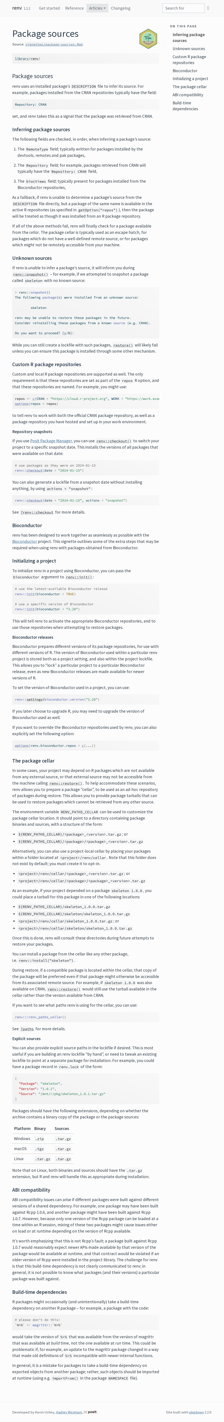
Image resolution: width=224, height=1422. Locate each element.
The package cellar (190, 86)
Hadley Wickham (69, 1412)
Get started (49, 8)
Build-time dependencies (185, 105)
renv (17, 7)
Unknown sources (189, 48)
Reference (74, 8)
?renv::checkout (37, 512)
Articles (95, 8)
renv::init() (79, 577)
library (22, 58)
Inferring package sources (189, 37)
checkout (34, 470)
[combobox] (184, 8)
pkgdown (196, 1412)
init (31, 594)
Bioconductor (24, 541)
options (22, 404)
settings (34, 699)
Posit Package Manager (51, 440)
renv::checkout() (113, 441)
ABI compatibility (188, 94)
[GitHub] (208, 7)
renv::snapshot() (30, 274)
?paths (27, 1029)
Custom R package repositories (189, 59)
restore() (123, 345)
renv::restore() (65, 783)
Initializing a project (190, 78)
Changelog (120, 8)
